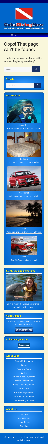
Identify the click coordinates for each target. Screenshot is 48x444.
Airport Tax (24, 388)
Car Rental (24, 192)
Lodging (24, 159)
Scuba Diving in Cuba (24, 400)
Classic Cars (24, 256)
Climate (24, 365)
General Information (24, 361)
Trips (24, 228)
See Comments (24, 329)
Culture (24, 373)
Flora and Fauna (24, 369)
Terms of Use (24, 418)
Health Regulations (24, 380)
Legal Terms (24, 422)
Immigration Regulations (24, 384)
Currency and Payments (24, 376)
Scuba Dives (24, 125)
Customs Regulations (24, 392)
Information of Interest (24, 396)
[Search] (36, 69)
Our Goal (24, 414)
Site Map (24, 426)
